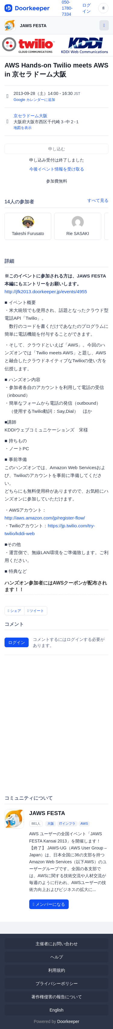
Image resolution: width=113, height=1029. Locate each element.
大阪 (50, 823)
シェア (14, 611)
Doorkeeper (68, 1021)
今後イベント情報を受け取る (56, 169)
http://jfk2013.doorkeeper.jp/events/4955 (46, 291)
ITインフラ (67, 823)
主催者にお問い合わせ (57, 943)
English (57, 1010)
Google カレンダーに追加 (34, 100)
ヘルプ (56, 957)
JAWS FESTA (33, 25)
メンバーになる (49, 904)
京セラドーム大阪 (31, 115)
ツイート (35, 611)
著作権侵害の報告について (56, 996)
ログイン (16, 642)
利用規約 (56, 970)
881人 (35, 823)
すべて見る (97, 200)
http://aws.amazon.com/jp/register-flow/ (45, 517)
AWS (84, 823)
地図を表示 (23, 128)
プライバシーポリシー (57, 983)
